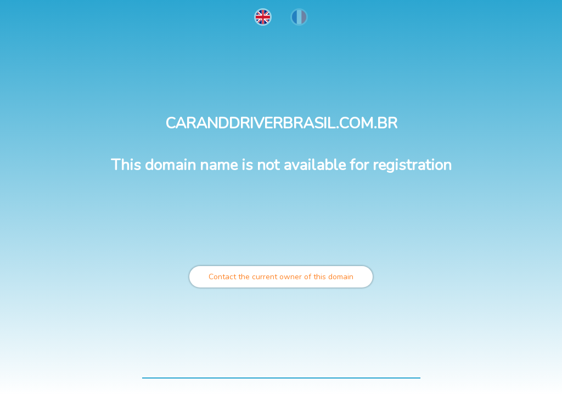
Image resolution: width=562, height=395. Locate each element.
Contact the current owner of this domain (281, 277)
